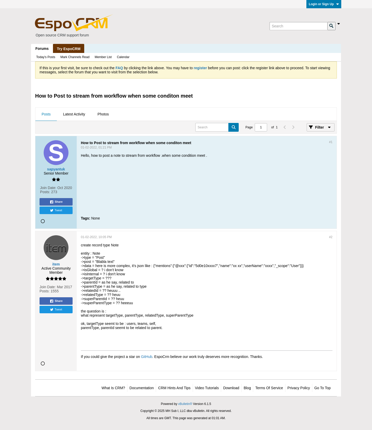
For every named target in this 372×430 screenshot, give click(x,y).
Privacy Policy (299, 388)
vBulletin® (185, 404)
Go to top (322, 388)
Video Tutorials (207, 388)
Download (231, 388)
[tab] (46, 114)
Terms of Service (269, 388)
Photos (103, 114)
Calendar (123, 57)
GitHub (146, 357)
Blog (247, 388)
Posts (46, 114)
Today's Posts (45, 57)
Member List (103, 57)
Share (56, 202)
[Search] (298, 26)
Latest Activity (74, 114)
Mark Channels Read (75, 57)
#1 (330, 142)
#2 (330, 237)
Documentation (141, 388)
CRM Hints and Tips (174, 388)
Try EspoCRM (68, 49)
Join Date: (48, 188)
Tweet (56, 210)
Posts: (45, 192)
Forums (42, 48)
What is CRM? (113, 388)
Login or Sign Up (324, 4)
